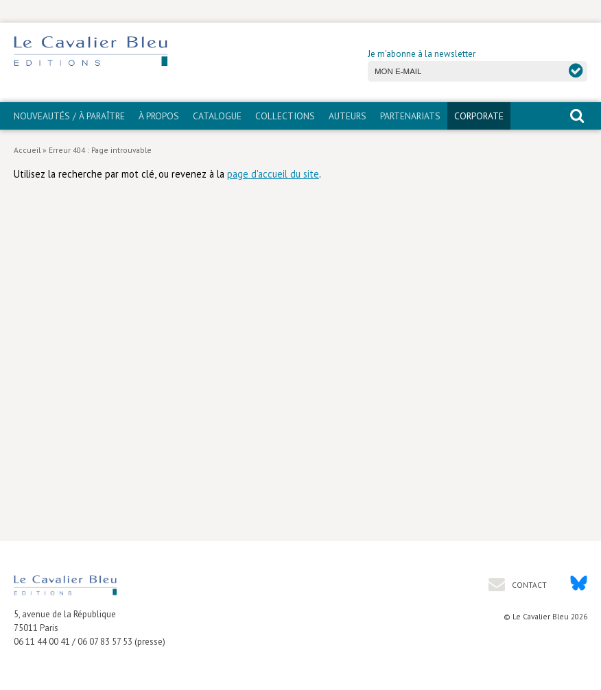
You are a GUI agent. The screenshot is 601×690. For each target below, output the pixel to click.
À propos (159, 116)
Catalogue (217, 116)
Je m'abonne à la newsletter (421, 54)
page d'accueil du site (273, 173)
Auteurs (347, 116)
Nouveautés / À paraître (69, 116)
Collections (285, 116)
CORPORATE (479, 116)
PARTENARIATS (410, 116)
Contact (528, 584)
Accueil (27, 150)
